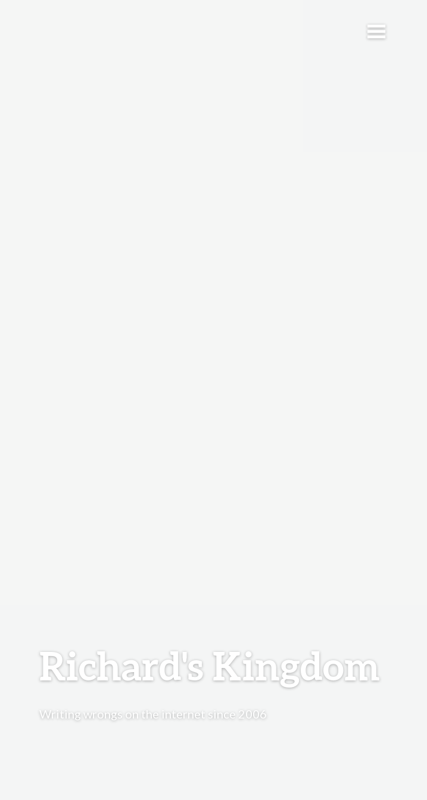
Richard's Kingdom (209, 665)
